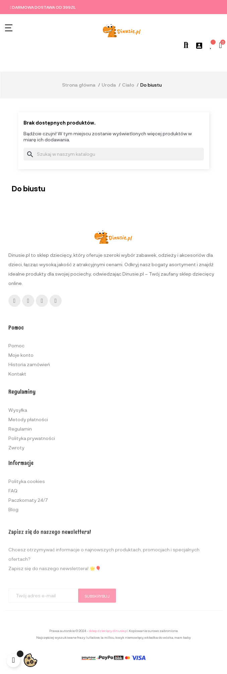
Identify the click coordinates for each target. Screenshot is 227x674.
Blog (13, 551)
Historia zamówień (29, 400)
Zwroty (16, 492)
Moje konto (21, 390)
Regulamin (20, 474)
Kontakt (17, 409)
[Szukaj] (113, 154)
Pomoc (16, 381)
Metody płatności (28, 464)
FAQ (12, 532)
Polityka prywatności (31, 483)
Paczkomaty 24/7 (28, 541)
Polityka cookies (26, 523)
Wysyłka (17, 455)
